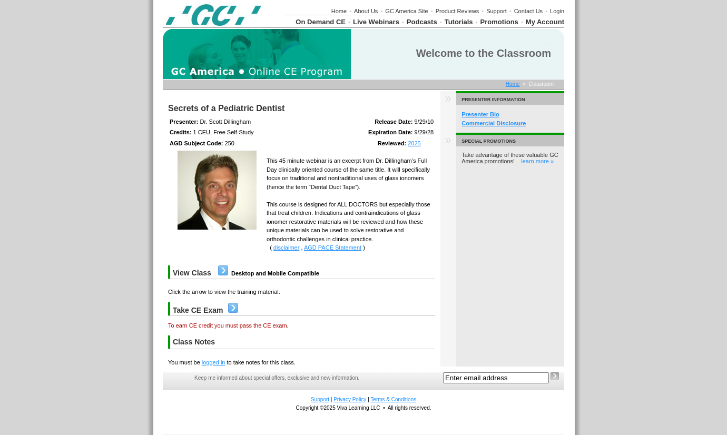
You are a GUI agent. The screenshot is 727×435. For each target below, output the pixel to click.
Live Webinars (376, 22)
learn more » (537, 161)
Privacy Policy (349, 399)
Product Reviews (457, 11)
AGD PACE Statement (332, 247)
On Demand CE (321, 22)
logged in (213, 362)
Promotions (499, 22)
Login (557, 11)
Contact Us (528, 11)
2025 (414, 143)
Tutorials (459, 22)
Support (496, 11)
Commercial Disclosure (493, 123)
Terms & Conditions (393, 399)
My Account (545, 22)
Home (339, 11)
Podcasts (422, 22)
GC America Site (406, 11)
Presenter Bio (480, 114)
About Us (366, 11)
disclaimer (286, 247)
